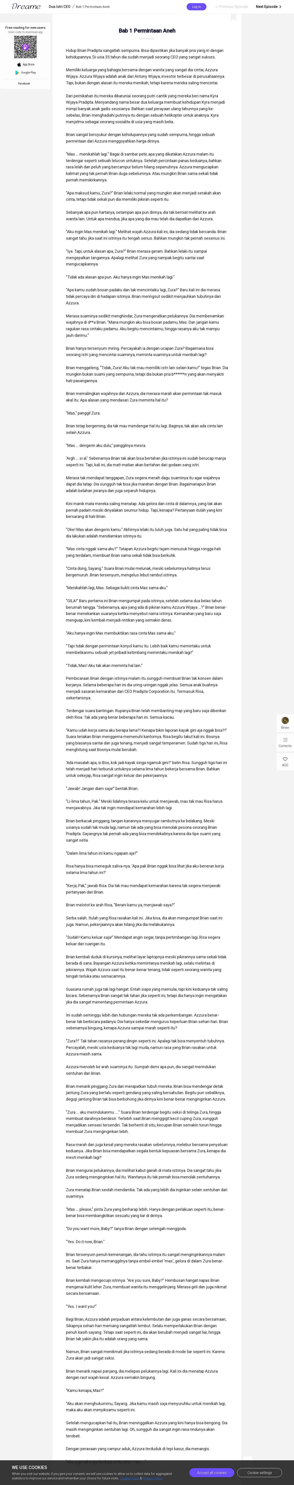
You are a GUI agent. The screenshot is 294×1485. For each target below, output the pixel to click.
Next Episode (269, 6)
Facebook (24, 83)
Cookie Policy (129, 1478)
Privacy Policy (152, 1478)
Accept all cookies (212, 1473)
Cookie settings (259, 1473)
